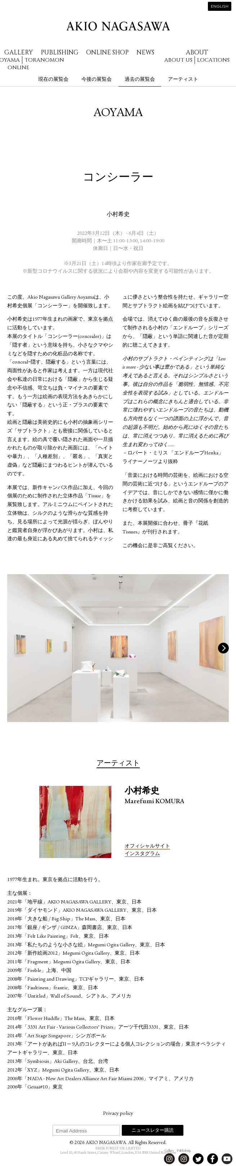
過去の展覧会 (140, 79)
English (219, 7)
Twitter (198, 1158)
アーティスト (183, 79)
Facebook (212, 1158)
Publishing (60, 52)
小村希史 (118, 215)
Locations (213, 60)
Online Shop (107, 52)
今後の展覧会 (96, 79)
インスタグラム (142, 854)
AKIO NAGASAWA (118, 26)
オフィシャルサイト (147, 846)
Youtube (227, 1158)
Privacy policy (118, 1113)
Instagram (169, 1158)
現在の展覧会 (53, 79)
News (145, 52)
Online (18, 67)
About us (178, 60)
